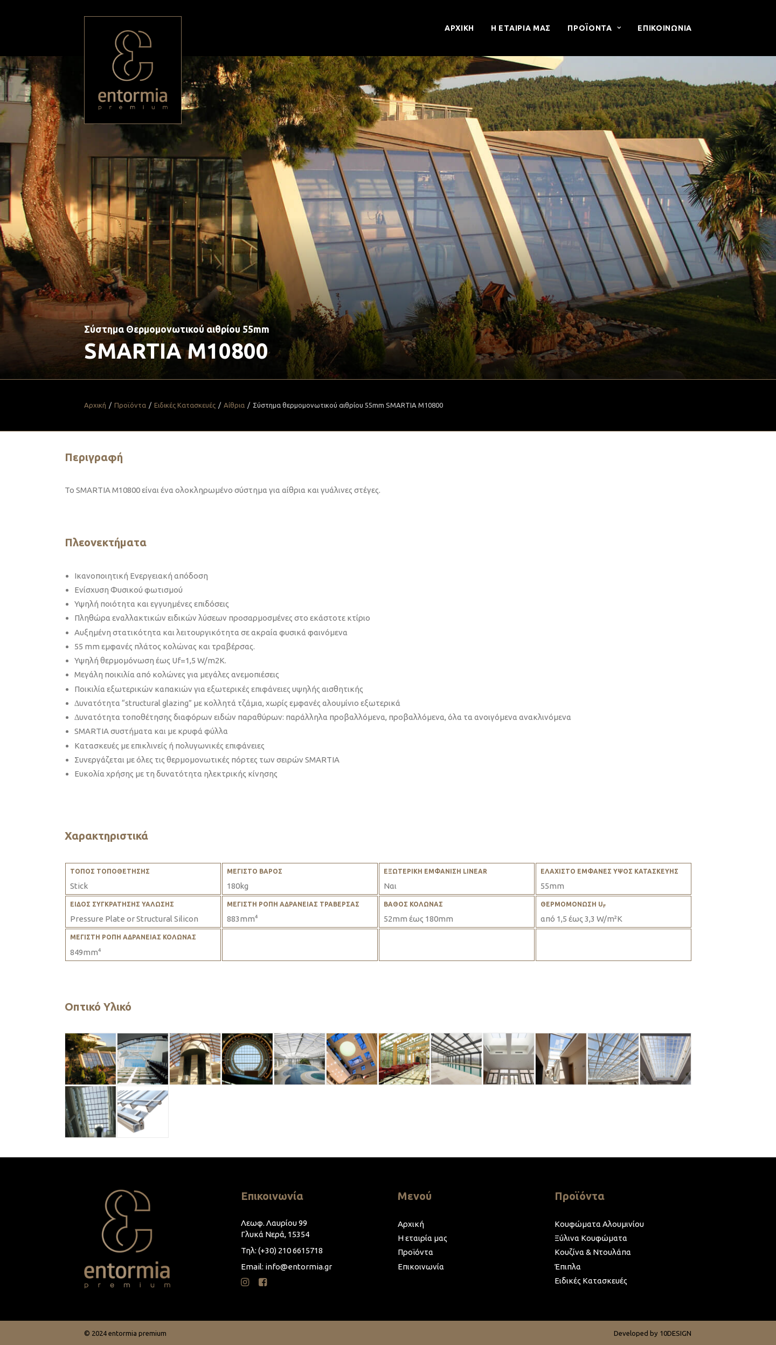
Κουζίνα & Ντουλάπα (593, 1252)
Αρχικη (459, 28)
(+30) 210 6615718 (290, 1250)
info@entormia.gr (298, 1266)
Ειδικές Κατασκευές (185, 405)
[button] (245, 1283)
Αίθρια (234, 405)
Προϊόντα (130, 405)
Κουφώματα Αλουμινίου (599, 1224)
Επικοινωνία (421, 1266)
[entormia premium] (133, 70)
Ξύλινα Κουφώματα (591, 1238)
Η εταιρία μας (422, 1238)
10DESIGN (675, 1333)
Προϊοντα (594, 28)
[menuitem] (463, 28)
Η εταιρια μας (521, 28)
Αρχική (95, 405)
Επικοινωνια (665, 28)
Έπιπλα (568, 1266)
